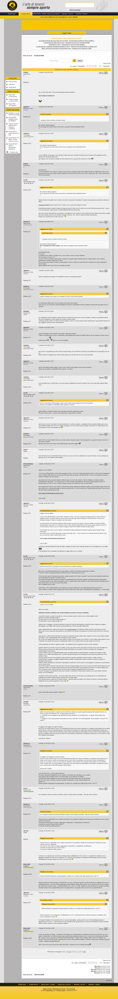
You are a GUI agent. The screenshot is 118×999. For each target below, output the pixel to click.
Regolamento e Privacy (59, 989)
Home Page (12, 14)
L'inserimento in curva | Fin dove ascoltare (73, 44)
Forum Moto (25, 14)
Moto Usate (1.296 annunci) (13, 95)
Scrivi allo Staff (70, 989)
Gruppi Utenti (12, 87)
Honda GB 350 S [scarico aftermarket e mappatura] (13, 146)
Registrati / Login (39, 14)
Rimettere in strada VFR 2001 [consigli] (14, 114)
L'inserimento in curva (55, 44)
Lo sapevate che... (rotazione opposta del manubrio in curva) (53, 46)
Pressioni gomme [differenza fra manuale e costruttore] (13, 126)
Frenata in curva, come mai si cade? (82, 48)
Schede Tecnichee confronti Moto (13, 100)
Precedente (81, 66)
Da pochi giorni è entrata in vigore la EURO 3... (82, 41)
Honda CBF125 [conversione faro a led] (14, 133)
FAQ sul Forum (13, 81)
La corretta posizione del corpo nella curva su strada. (53, 41)
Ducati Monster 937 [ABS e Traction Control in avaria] (14, 139)
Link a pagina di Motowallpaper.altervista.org (51, 493)
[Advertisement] (66, 25)
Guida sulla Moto (53, 14)
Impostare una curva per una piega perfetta (78, 42)
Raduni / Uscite (67, 14)
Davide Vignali (61, 990)
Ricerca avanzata (75, 10)
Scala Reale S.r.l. (50, 990)
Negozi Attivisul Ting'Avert (12, 104)
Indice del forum (27, 55)
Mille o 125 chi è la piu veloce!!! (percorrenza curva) (56, 48)
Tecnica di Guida (39, 55)
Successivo (106, 66)
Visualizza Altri (14, 152)
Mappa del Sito (47, 989)
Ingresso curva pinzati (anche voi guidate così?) (84, 46)
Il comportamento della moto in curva (54, 42)
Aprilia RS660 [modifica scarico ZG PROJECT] (13, 119)
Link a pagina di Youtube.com (47, 95)
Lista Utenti (12, 84)
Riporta (101, 73)
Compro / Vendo (81, 14)
